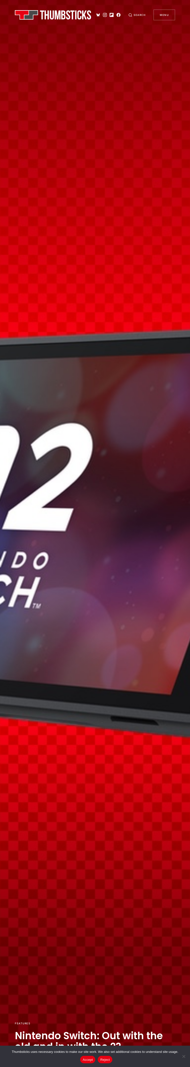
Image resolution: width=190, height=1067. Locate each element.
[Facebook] (118, 15)
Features (22, 1023)
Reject (105, 1060)
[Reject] (183, 1056)
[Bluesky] (98, 15)
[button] (137, 15)
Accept (88, 1060)
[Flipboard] (112, 15)
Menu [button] (164, 14)
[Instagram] (105, 15)
